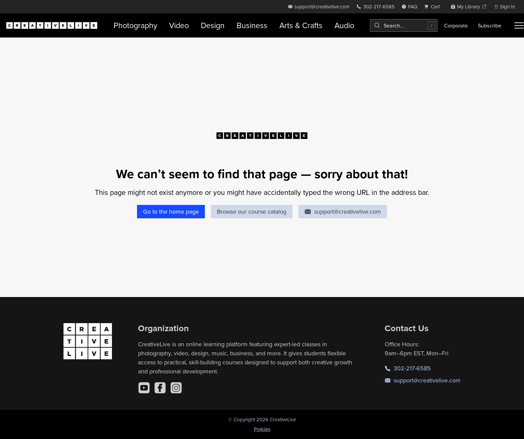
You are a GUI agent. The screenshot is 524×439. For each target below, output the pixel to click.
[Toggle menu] (519, 25)
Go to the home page (171, 211)
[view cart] (433, 6)
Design (213, 25)
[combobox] (403, 25)
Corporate (456, 25)
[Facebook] (160, 388)
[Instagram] (176, 388)
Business (252, 25)
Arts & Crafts (300, 25)
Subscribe (489, 25)
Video (179, 25)
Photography (135, 25)
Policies (262, 429)
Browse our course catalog (251, 211)
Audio (344, 25)
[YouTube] (144, 388)
